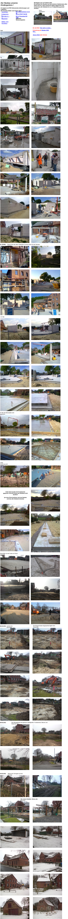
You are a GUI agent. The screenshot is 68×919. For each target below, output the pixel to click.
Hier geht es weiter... (45, 28)
